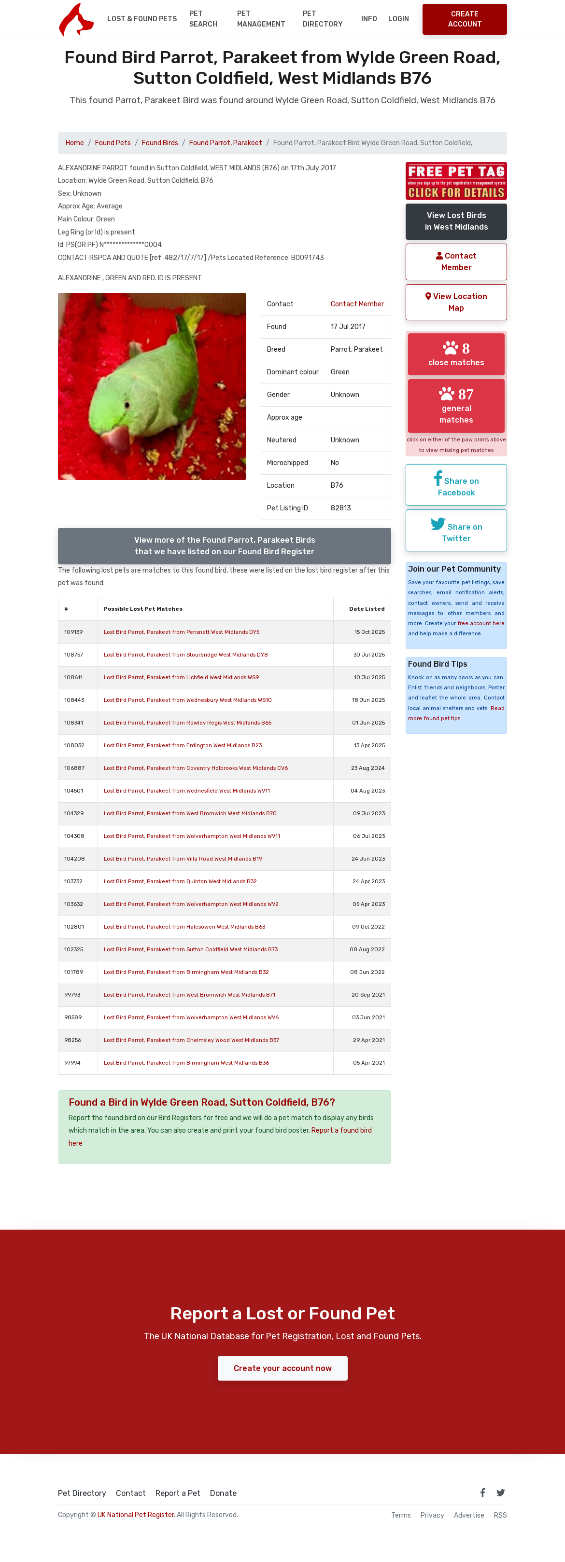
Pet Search (203, 19)
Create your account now (283, 1368)
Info (369, 19)
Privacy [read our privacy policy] (432, 1516)
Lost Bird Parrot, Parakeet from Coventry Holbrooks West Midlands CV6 (196, 768)
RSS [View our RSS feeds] (500, 1516)
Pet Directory (323, 19)
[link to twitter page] (500, 1492)
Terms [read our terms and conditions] (401, 1516)
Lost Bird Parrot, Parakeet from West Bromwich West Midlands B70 (190, 813)
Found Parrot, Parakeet (225, 143)
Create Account (465, 19)
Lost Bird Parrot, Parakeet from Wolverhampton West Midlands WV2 (191, 904)
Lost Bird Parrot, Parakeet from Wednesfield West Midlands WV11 (187, 791)
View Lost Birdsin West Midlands (456, 221)
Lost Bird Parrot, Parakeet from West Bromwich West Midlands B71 (189, 995)
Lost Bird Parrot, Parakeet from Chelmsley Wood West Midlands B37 (191, 1040)
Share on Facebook (456, 483)
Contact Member (357, 304)
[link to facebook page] (482, 1492)
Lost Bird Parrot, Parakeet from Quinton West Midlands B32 (180, 881)
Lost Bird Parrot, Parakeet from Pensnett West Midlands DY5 (181, 632)
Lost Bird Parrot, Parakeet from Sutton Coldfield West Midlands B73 (191, 949)
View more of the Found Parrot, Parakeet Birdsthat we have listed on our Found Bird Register (224, 545)
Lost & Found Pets (142, 19)
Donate (223, 1493)
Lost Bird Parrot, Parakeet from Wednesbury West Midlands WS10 (188, 700)
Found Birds (160, 143)
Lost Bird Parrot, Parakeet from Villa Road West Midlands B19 (183, 859)
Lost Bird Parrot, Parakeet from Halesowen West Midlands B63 (184, 927)
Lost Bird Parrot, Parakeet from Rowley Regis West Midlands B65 (187, 723)
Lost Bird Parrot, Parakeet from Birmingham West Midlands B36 (186, 1063)
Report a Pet (177, 1493)
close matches (456, 353)
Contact (131, 1493)
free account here (481, 623)
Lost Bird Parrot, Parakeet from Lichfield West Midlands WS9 (181, 677)
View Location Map (456, 302)
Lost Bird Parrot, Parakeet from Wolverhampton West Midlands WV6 (191, 1017)
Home (75, 143)
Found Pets (113, 143)
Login (398, 19)
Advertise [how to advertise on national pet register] (469, 1516)
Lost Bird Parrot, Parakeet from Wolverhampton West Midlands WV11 (192, 836)
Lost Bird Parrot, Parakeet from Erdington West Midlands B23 (183, 745)
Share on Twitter (456, 529)
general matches (456, 405)
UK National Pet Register (136, 1515)
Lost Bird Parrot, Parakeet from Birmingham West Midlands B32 (186, 972)
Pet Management (261, 19)
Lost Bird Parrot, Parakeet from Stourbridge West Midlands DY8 (186, 655)
